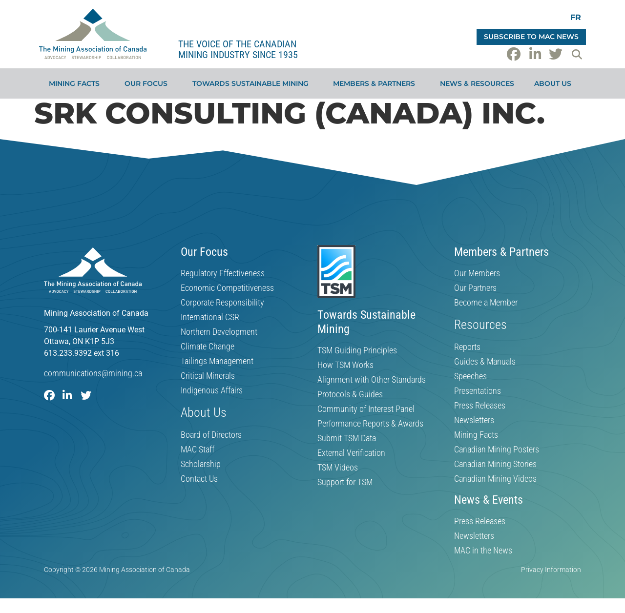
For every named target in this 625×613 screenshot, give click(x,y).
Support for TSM (345, 482)
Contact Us (199, 478)
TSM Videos (337, 467)
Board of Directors (211, 434)
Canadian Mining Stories (495, 464)
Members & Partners (376, 83)
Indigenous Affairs (212, 390)
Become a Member (486, 302)
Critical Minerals (208, 375)
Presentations (477, 391)
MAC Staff (197, 449)
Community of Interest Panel (366, 409)
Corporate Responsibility (222, 302)
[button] (576, 54)
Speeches (470, 376)
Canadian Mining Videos (495, 478)
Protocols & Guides (350, 394)
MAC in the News (483, 550)
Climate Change (207, 346)
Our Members (477, 273)
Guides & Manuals (485, 361)
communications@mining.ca (93, 373)
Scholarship (201, 464)
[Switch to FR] (575, 17)
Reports (467, 347)
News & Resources (477, 83)
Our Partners (475, 288)
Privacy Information (551, 569)
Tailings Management (217, 361)
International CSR (210, 317)
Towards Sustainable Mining (252, 83)
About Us (555, 83)
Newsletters (474, 420)
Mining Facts (76, 83)
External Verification (351, 453)
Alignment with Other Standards (371, 379)
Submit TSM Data (346, 438)
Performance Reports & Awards (370, 423)
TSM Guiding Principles (357, 350)
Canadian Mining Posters (496, 449)
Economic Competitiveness (227, 288)
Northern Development (219, 331)
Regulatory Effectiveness (223, 273)
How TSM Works (345, 365)
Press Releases (479, 405)
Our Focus (148, 83)
